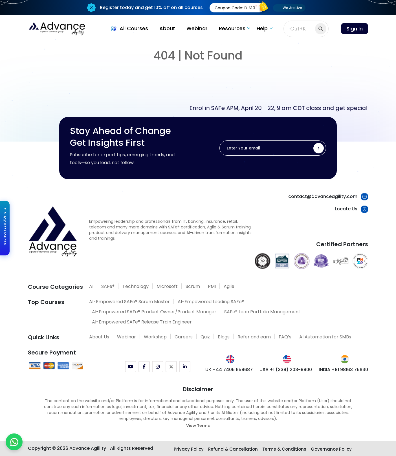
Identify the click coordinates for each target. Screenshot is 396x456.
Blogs (224, 337)
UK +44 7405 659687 (229, 369)
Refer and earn (254, 337)
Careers (184, 337)
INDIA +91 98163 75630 (343, 369)
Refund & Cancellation (233, 449)
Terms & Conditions (284, 449)
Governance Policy (331, 449)
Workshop (155, 337)
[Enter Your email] (272, 148)
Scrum (193, 286)
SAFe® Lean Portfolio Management (262, 312)
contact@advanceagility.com (322, 196)
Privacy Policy (189, 449)
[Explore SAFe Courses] (198, 439)
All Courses (129, 28)
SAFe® (108, 286)
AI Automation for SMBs (325, 337)
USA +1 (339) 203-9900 (285, 369)
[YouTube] (130, 366)
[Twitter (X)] (171, 366)
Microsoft (167, 286)
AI (91, 286)
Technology (135, 286)
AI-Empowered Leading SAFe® (211, 301)
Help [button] (262, 28)
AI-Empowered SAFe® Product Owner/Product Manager (154, 312)
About (167, 28)
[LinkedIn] (184, 366)
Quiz (205, 337)
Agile (229, 286)
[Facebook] (144, 366)
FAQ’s (285, 337)
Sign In (354, 28)
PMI (212, 286)
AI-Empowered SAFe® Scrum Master (129, 301)
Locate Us (346, 209)
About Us (99, 337)
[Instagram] (157, 366)
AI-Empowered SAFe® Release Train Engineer (142, 322)
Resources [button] (232, 28)
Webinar (197, 28)
